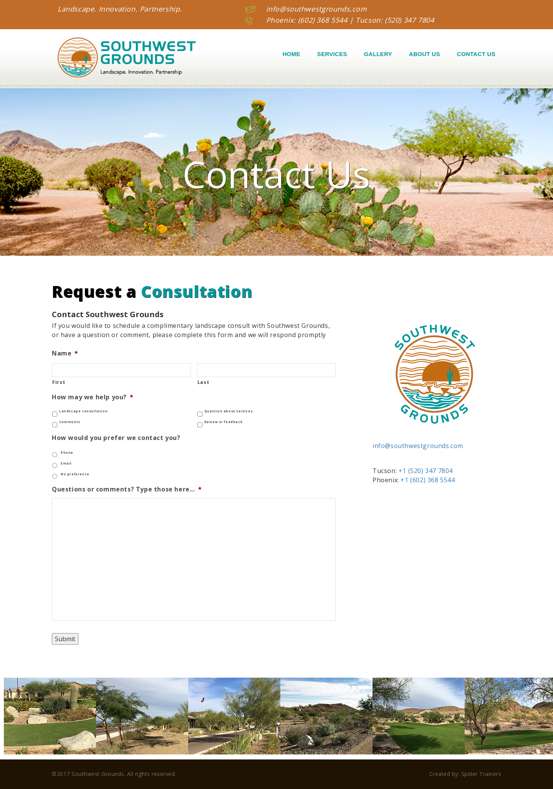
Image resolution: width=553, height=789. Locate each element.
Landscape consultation (83, 411)
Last (203, 382)
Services (332, 54)
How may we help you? (93, 397)
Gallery (378, 54)
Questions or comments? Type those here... (127, 489)
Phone (67, 453)
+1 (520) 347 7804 (426, 470)
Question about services (228, 411)
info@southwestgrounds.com (316, 8)
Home (291, 54)
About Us (424, 54)
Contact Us (476, 54)
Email (66, 463)
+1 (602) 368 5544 (428, 480)
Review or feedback (223, 422)
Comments (69, 422)
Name (65, 353)
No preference (75, 474)
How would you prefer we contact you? (116, 438)
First (58, 382)
